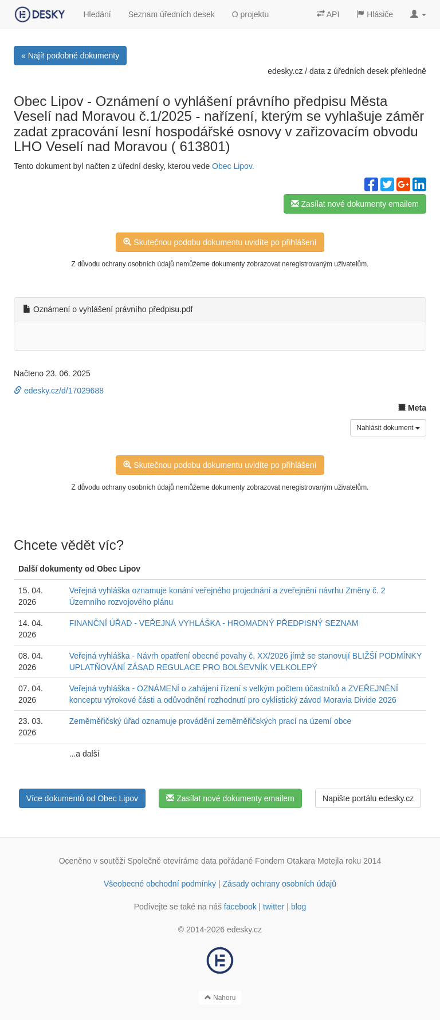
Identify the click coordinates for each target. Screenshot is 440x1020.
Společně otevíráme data (172, 860)
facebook (240, 906)
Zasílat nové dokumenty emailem (355, 203)
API (328, 14)
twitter (273, 906)
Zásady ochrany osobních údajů (279, 883)
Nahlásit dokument (388, 428)
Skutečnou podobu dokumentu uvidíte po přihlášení (219, 242)
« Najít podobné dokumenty (70, 55)
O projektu (250, 14)
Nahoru (220, 998)
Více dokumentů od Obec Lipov (82, 798)
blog (298, 906)
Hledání (97, 14)
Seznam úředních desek (171, 14)
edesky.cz (285, 71)
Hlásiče (374, 14)
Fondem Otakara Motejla (299, 860)
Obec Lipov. (233, 166)
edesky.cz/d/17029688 (59, 390)
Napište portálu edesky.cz (368, 798)
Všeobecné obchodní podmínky (160, 883)
